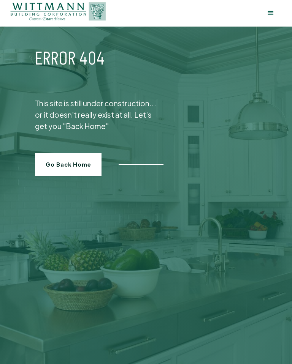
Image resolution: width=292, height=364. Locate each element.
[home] (58, 12)
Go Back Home (68, 164)
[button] (270, 13)
